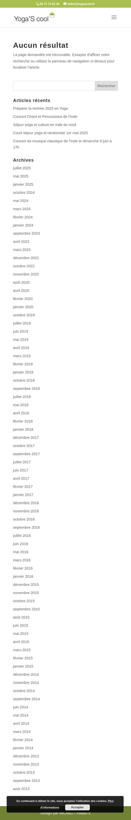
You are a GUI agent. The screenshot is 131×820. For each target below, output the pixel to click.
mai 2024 (20, 201)
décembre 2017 (26, 437)
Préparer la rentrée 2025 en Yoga (40, 108)
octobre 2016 (24, 519)
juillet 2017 (22, 462)
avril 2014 (21, 723)
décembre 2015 (26, 584)
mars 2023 (22, 250)
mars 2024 (22, 209)
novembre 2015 (26, 593)
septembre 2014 (26, 699)
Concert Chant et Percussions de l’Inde (45, 116)
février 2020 (23, 299)
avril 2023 (21, 241)
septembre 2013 (26, 780)
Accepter (77, 807)
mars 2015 (22, 650)
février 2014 (23, 740)
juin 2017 (20, 470)
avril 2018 (21, 413)
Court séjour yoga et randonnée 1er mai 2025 (50, 133)
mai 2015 (20, 633)
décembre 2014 (26, 674)
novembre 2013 (26, 764)
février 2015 (23, 658)
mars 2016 (22, 560)
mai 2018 (20, 405)
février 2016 (23, 568)
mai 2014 (20, 715)
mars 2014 (22, 731)
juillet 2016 (22, 535)
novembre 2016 (26, 511)
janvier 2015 (23, 666)
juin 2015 (20, 625)
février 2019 (23, 364)
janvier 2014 (23, 748)
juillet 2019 (22, 323)
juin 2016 (20, 544)
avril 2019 (21, 348)
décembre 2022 (26, 258)
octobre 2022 (24, 266)
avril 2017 (21, 478)
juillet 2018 (22, 397)
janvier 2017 (23, 495)
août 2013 (21, 789)
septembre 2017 (26, 454)
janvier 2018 (23, 429)
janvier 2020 (23, 307)
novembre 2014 (26, 682)
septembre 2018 (26, 388)
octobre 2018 (24, 380)
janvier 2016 (23, 576)
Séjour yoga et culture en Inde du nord (44, 125)
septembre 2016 (26, 527)
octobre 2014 (24, 691)
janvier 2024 (23, 225)
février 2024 (23, 217)
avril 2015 (21, 642)
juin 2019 (20, 331)
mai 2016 (20, 552)
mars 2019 (22, 356)
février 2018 (23, 421)
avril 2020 (21, 290)
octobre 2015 (24, 601)
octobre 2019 (24, 315)
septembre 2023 (26, 233)
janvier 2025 (23, 184)
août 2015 (21, 617)
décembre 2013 (26, 756)
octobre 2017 (24, 446)
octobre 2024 (24, 192)
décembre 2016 (26, 503)
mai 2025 (20, 176)
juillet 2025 (22, 168)
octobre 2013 (24, 772)
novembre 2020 (26, 274)
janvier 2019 (23, 372)
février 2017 (23, 486)
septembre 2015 (26, 609)
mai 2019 (20, 339)
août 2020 (21, 282)
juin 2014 (20, 707)
